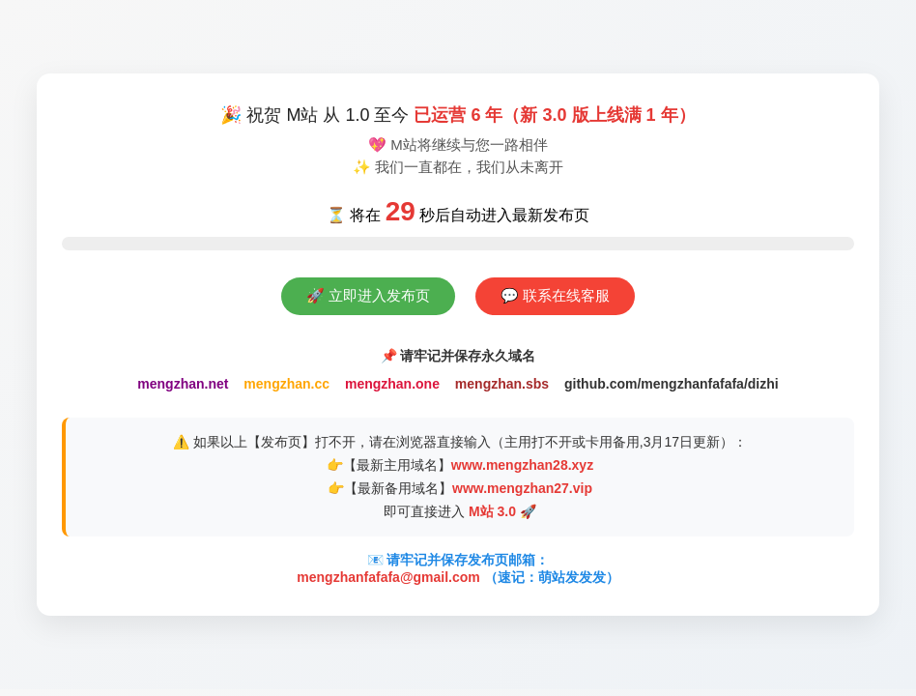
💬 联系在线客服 (555, 295)
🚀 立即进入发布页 (368, 295)
